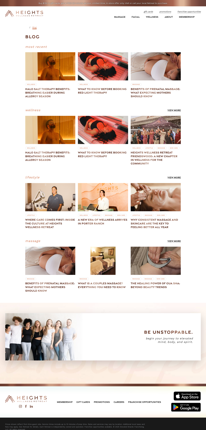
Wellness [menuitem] (152, 16)
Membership (65, 402)
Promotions (102, 402)
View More (174, 110)
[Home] (24, 13)
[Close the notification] (200, 3)
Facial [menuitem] (136, 16)
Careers (119, 402)
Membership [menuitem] (187, 16)
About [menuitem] (169, 16)
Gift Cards (83, 402)
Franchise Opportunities (144, 402)
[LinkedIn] (31, 407)
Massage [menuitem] (119, 16)
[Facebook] (25, 407)
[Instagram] (20, 407)
